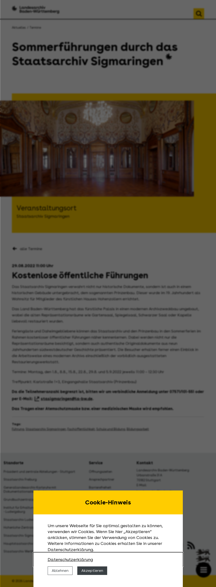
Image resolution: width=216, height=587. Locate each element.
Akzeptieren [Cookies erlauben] (92, 570)
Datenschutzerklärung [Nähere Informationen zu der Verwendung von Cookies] (70, 559)
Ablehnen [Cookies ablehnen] (60, 570)
